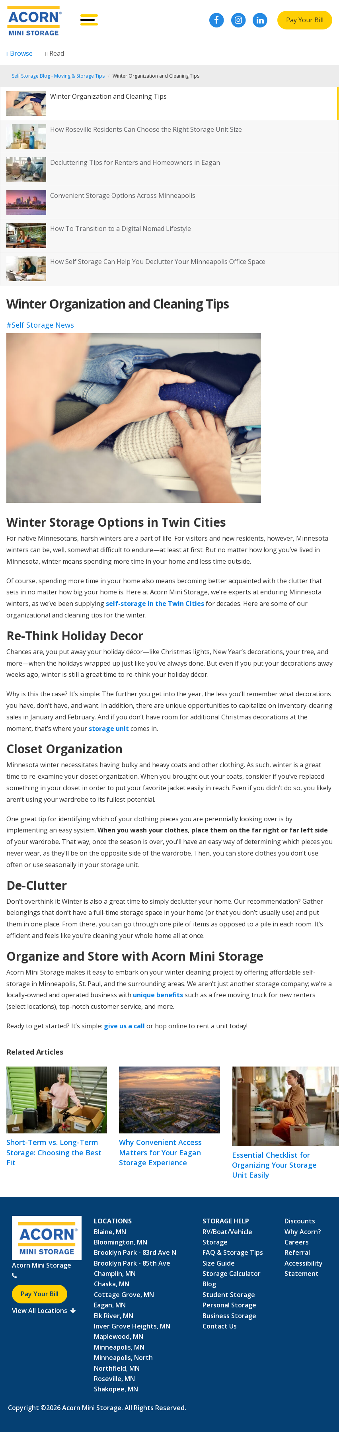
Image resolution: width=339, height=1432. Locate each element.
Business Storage (229, 1315)
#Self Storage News (40, 325)
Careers (296, 1242)
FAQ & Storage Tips (233, 1252)
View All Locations (44, 1310)
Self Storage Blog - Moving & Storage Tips (58, 75)
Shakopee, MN (116, 1389)
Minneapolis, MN (119, 1347)
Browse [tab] (19, 53)
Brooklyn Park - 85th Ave (132, 1263)
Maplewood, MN (118, 1336)
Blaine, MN (110, 1231)
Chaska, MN (111, 1284)
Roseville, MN (114, 1378)
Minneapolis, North (123, 1357)
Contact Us (220, 1326)
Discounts (299, 1221)
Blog (209, 1284)
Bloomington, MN (120, 1242)
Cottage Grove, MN (124, 1294)
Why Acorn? (302, 1231)
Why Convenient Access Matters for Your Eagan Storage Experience (160, 1152)
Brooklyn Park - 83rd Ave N (135, 1252)
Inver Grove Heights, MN (132, 1326)
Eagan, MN (110, 1305)
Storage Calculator (232, 1273)
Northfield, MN (117, 1368)
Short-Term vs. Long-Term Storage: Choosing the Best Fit (53, 1152)
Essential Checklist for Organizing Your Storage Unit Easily (274, 1165)
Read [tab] (54, 53)
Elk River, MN (113, 1315)
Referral (297, 1252)
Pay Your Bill (304, 20)
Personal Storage (229, 1305)
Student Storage (229, 1294)
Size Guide (219, 1263)
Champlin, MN (115, 1273)
